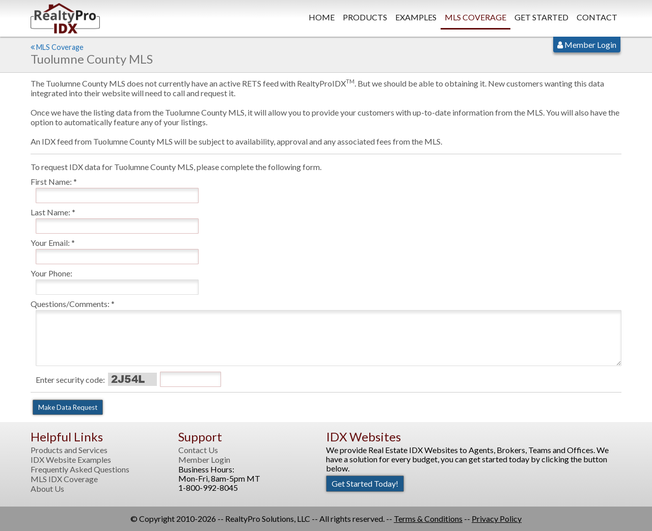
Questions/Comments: (70, 304)
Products (365, 17)
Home (322, 17)
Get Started (541, 17)
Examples (416, 17)
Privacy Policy (497, 518)
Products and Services (69, 450)
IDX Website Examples (71, 459)
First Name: (51, 181)
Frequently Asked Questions (80, 469)
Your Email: (50, 242)
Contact (597, 17)
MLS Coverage (475, 17)
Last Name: (50, 212)
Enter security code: (70, 379)
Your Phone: (51, 273)
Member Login (586, 44)
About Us (47, 488)
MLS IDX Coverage (64, 479)
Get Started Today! (365, 483)
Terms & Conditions (428, 518)
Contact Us (198, 450)
